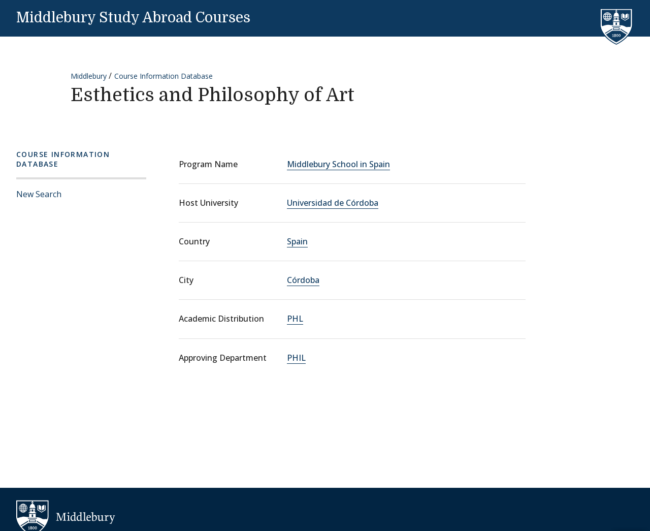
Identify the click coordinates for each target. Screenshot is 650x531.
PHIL (296, 357)
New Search (38, 194)
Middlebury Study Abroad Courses (133, 18)
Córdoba (303, 280)
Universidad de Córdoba (332, 202)
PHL (295, 318)
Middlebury (89, 76)
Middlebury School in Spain (338, 164)
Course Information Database (163, 76)
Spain (297, 241)
